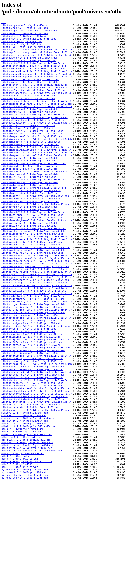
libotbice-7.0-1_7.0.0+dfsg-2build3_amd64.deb (32, 153)
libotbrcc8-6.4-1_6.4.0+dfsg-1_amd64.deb (28, 390)
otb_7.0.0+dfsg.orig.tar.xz (19, 556)
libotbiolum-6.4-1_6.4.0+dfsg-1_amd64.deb (29, 214)
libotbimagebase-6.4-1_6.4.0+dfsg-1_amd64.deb (32, 156)
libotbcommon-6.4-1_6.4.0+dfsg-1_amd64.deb (30, 91)
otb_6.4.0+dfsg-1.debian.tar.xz (22, 540)
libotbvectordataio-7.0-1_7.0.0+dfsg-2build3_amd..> (36, 478)
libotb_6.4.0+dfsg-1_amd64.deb (21, 45)
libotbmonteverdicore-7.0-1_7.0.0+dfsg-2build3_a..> (36, 312)
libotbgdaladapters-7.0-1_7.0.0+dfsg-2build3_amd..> (36, 143)
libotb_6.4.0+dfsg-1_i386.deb (21, 49)
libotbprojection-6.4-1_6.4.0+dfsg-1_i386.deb (32, 364)
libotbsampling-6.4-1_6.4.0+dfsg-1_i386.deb (31, 400)
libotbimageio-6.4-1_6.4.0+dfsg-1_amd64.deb (31, 166)
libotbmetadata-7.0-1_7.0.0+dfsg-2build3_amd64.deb (35, 292)
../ (3, 23)
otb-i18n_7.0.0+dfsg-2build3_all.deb (26, 523)
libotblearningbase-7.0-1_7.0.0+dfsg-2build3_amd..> (36, 260)
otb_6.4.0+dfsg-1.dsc (15, 543)
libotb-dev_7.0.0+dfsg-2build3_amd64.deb (28, 42)
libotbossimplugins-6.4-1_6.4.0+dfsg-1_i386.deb (33, 344)
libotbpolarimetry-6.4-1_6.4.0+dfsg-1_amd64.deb (33, 351)
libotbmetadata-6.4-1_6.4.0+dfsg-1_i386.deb (31, 289)
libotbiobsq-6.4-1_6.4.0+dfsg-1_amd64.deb (29, 185)
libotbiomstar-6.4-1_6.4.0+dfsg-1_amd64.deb (31, 224)
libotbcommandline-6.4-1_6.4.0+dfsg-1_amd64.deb (33, 75)
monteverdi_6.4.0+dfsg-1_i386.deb (23, 494)
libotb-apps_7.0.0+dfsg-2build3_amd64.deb (29, 32)
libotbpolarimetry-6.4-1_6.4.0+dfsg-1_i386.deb (33, 354)
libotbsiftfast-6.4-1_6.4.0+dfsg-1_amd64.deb (31, 406)
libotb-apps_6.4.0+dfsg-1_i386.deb (24, 29)
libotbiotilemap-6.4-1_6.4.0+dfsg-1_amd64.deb (32, 253)
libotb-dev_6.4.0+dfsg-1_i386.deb (23, 39)
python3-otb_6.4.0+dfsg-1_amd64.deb (25, 566)
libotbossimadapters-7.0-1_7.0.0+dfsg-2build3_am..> (36, 338)
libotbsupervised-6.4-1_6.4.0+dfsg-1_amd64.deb (33, 436)
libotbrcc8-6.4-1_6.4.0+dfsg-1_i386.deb (28, 393)
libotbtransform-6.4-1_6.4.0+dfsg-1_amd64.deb (32, 455)
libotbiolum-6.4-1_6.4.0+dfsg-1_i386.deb (28, 218)
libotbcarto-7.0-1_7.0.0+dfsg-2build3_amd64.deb (33, 71)
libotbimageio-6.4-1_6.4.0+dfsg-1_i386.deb (30, 169)
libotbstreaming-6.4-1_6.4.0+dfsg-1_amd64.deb (32, 426)
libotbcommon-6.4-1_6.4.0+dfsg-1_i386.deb (29, 94)
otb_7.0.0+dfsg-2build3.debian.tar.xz (26, 549)
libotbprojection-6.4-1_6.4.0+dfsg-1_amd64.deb (33, 361)
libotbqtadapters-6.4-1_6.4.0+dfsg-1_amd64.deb (33, 370)
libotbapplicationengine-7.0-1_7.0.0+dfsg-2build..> (36, 62)
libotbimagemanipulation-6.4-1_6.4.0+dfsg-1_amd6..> (36, 175)
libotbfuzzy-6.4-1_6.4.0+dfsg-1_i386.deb (28, 130)
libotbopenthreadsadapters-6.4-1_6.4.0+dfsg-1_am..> (36, 325)
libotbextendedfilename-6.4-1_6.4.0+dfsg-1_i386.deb (36, 120)
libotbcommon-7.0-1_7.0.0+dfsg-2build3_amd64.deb (34, 97)
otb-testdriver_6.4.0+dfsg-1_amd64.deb (27, 530)
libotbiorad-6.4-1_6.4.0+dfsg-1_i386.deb (28, 247)
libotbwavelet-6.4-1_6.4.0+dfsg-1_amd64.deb (31, 481)
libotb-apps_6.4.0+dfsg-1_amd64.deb (25, 26)
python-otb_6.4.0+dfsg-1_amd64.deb (24, 559)
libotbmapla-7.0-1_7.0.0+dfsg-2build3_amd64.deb (33, 270)
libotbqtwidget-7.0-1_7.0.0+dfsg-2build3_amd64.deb (35, 387)
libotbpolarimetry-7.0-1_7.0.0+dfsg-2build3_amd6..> (36, 357)
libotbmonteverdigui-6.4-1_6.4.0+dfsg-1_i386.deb (34, 318)
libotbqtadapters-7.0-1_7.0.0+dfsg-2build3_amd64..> (36, 377)
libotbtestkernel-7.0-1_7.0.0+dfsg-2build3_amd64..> (36, 452)
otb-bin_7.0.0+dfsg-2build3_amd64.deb (26, 517)
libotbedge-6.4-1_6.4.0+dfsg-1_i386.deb (28, 114)
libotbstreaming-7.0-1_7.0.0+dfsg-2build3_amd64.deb (36, 432)
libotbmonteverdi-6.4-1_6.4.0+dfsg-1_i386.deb (32, 299)
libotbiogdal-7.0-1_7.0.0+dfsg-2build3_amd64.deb (34, 201)
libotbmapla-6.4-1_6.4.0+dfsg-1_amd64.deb (29, 263)
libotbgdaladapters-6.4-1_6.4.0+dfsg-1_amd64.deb (34, 136)
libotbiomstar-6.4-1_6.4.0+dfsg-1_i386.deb (30, 227)
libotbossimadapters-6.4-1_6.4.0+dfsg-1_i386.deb (34, 335)
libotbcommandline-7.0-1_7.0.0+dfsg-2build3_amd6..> (36, 81)
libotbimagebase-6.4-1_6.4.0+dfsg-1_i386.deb (31, 159)
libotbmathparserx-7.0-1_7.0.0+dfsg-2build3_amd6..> (36, 283)
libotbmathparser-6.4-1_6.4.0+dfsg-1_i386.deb (32, 276)
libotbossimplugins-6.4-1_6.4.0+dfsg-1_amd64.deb (34, 341)
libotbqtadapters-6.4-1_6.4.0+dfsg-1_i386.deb (32, 374)
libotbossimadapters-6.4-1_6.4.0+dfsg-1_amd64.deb (35, 331)
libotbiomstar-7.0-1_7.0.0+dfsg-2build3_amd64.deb (35, 231)
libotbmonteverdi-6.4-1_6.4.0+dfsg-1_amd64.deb (33, 296)
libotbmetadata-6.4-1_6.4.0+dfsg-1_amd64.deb (31, 286)
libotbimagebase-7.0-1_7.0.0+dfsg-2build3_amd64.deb (36, 162)
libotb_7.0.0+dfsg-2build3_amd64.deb (26, 52)
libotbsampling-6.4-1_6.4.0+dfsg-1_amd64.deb (31, 397)
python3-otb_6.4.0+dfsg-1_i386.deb (24, 569)
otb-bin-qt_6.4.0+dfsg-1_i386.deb (23, 504)
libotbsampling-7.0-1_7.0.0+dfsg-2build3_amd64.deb (35, 403)
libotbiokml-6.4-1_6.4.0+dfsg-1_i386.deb (28, 208)
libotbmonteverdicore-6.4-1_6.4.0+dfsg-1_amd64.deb (35, 305)
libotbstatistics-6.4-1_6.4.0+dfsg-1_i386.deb (32, 419)
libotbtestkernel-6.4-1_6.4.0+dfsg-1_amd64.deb (33, 445)
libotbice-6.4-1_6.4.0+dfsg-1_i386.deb (27, 149)
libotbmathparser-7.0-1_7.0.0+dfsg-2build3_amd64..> (36, 279)
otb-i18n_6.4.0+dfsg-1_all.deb (21, 520)
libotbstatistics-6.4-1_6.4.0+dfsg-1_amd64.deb (33, 416)
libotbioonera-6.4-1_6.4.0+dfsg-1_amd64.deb (31, 234)
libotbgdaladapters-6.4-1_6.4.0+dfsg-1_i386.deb (33, 140)
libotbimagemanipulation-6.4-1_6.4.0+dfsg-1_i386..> (36, 179)
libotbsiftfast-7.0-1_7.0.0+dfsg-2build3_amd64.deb (35, 413)
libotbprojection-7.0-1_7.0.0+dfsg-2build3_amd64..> (36, 367)
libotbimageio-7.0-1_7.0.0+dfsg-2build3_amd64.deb (35, 172)
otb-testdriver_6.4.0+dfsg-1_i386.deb (26, 533)
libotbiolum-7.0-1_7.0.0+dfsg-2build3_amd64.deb (33, 221)
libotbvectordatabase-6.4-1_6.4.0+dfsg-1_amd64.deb (35, 462)
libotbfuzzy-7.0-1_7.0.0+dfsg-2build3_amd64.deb (33, 133)
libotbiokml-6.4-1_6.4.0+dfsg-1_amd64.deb (29, 205)
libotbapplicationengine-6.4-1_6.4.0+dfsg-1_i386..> (36, 58)
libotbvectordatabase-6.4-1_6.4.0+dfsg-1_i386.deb (35, 465)
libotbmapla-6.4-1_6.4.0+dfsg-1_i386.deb (28, 266)
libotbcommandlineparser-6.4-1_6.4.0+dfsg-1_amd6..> (36, 84)
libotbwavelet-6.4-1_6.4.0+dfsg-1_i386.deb (30, 484)
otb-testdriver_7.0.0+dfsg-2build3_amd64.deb (31, 536)
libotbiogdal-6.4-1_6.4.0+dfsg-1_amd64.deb (30, 195)
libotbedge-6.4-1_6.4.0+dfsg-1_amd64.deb (28, 110)
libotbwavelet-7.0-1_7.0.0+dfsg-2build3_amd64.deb (35, 488)
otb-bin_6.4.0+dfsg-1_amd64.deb (22, 510)
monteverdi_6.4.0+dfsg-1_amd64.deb (24, 491)
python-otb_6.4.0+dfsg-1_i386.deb (23, 562)
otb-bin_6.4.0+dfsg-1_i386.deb (21, 514)
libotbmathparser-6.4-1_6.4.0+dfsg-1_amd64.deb (33, 273)
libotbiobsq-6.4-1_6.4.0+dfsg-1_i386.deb (28, 188)
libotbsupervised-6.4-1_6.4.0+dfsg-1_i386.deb (32, 439)
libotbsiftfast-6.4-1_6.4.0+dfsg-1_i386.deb (31, 410)
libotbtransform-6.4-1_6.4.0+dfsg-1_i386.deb (31, 458)
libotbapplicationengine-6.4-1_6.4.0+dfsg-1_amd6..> (36, 55)
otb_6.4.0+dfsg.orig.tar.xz (19, 546)
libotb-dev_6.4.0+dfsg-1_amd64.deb (24, 36)
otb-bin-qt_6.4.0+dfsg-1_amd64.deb (24, 501)
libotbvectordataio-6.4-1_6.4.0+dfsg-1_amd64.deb (34, 471)
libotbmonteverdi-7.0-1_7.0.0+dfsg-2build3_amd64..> (36, 302)
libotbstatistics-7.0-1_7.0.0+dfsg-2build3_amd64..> (36, 423)
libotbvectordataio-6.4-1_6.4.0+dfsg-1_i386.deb (33, 475)
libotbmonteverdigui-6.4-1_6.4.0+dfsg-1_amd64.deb (35, 315)
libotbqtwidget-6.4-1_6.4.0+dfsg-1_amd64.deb (31, 380)
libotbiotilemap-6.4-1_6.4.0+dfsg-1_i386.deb (31, 257)
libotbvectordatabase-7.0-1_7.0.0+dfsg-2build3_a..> (36, 468)
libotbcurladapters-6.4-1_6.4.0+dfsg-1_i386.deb (33, 104)
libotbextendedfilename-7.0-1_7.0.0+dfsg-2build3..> (36, 123)
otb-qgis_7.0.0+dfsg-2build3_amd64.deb (27, 527)
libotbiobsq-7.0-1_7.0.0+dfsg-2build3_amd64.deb (33, 192)
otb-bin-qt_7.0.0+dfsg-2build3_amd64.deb (28, 507)
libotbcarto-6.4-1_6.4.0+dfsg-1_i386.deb (28, 68)
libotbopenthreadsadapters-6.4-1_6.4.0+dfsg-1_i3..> (36, 328)
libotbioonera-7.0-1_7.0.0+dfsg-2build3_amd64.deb (35, 240)
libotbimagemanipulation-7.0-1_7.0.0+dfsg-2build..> (36, 182)
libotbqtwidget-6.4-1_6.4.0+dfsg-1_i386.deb (31, 384)
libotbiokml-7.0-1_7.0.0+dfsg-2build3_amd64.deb (33, 211)
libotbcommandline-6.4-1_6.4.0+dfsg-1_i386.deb (33, 78)
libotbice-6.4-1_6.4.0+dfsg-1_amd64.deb (28, 146)
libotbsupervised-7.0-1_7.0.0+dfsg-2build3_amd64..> (36, 442)
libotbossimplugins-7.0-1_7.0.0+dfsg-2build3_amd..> (36, 348)
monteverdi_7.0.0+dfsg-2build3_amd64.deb (28, 497)
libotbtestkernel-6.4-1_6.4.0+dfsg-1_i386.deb (32, 449)
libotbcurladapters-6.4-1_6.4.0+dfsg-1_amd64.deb (34, 101)
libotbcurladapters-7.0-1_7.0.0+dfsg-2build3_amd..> (36, 107)
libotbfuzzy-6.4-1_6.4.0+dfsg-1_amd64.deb (29, 127)
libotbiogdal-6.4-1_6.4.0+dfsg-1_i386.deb (29, 198)
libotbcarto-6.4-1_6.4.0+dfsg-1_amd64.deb (29, 65)
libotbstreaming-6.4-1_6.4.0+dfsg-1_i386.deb (31, 429)
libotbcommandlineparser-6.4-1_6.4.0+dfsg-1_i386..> (36, 88)
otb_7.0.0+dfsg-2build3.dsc (19, 553)
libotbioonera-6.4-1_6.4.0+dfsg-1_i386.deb (30, 237)
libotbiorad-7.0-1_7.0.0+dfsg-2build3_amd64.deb (33, 250)
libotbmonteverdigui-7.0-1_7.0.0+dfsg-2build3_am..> (36, 322)
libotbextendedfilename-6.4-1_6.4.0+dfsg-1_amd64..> (36, 117)
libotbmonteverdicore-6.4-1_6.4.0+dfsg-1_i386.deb (35, 309)
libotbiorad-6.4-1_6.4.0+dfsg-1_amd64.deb (29, 244)
